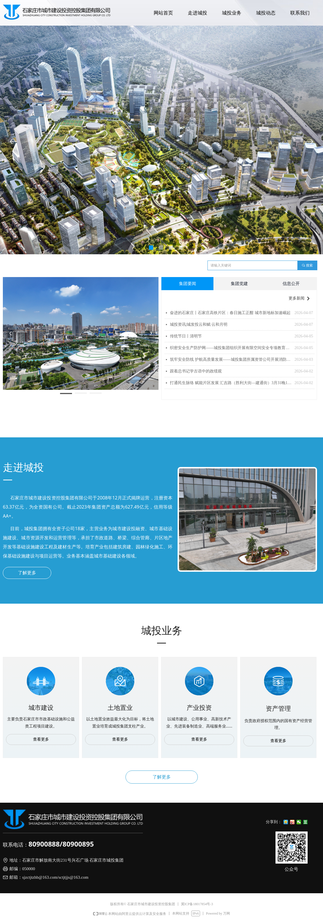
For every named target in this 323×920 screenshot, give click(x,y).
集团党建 (239, 283)
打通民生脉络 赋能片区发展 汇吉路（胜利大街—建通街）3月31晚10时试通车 (231, 383)
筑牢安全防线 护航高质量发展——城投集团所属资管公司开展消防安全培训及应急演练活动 (231, 359)
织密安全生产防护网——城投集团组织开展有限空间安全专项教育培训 (231, 348)
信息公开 (291, 283)
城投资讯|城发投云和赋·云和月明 (198, 324)
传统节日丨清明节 (186, 336)
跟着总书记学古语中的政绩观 (196, 371)
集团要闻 (187, 283)
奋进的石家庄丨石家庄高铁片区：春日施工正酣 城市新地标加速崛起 (230, 313)
